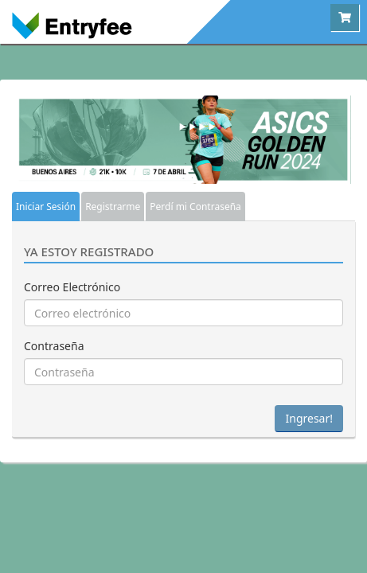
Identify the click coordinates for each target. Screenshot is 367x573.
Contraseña (54, 345)
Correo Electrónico (72, 286)
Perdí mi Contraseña (195, 206)
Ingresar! (309, 418)
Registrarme (112, 206)
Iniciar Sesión (46, 206)
